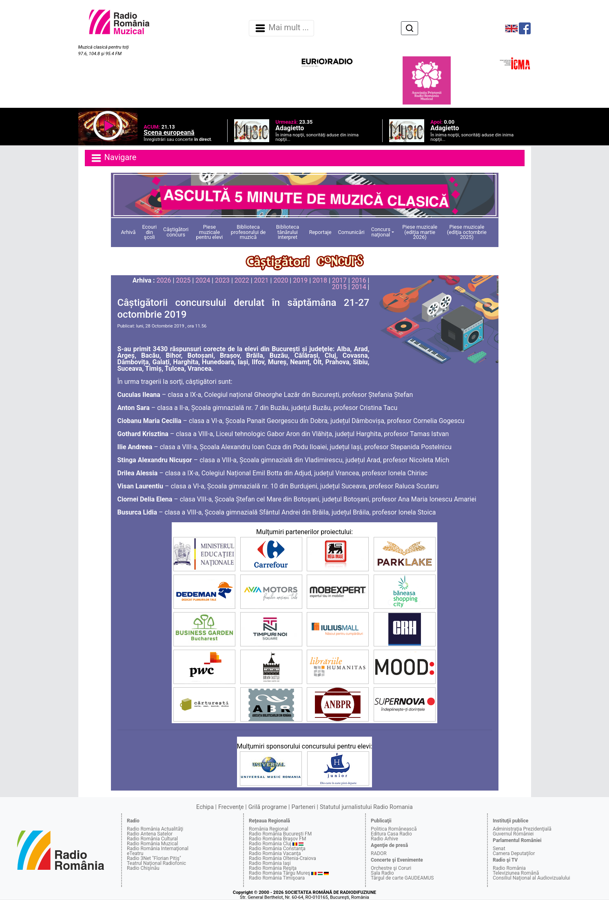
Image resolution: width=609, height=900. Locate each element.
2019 (300, 280)
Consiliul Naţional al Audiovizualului (531, 878)
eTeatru (135, 853)
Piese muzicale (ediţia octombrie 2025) (467, 232)
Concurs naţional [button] (380, 232)
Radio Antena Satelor (150, 834)
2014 (359, 287)
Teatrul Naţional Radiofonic (156, 863)
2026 (164, 280)
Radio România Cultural (152, 839)
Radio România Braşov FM (277, 839)
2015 (339, 287)
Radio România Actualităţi (155, 829)
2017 (339, 280)
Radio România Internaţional (157, 848)
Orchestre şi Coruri (391, 868)
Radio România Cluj (270, 844)
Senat (499, 848)
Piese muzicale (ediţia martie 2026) (419, 232)
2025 (183, 280)
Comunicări (351, 232)
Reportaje (320, 232)
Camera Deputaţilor (514, 853)
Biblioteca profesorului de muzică (248, 232)
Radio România (509, 868)
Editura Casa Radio (391, 834)
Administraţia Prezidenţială (522, 829)
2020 (280, 280)
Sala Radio (382, 873)
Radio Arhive (384, 839)
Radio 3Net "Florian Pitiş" (154, 858)
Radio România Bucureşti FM (280, 834)
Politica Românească (394, 829)
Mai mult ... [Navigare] (281, 28)
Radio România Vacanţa (275, 853)
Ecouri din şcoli (149, 232)
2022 (242, 280)
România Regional (268, 829)
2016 (359, 280)
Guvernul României (513, 834)
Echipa (205, 807)
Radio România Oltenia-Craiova (282, 858)
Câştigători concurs (175, 232)
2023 (222, 280)
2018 (319, 280)
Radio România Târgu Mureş (279, 873)
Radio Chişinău (143, 868)
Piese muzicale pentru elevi (209, 232)
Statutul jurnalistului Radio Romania (366, 807)
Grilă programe (267, 807)
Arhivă (128, 232)
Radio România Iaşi (270, 863)
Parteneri (303, 807)
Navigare (113, 158)
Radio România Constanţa (277, 848)
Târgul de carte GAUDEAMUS (402, 878)
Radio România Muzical (152, 844)
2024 (202, 280)
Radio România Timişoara (277, 878)
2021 (261, 280)
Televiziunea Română (516, 873)
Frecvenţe (231, 807)
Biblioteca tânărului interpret (287, 232)
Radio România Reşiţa (273, 868)
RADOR (379, 853)
